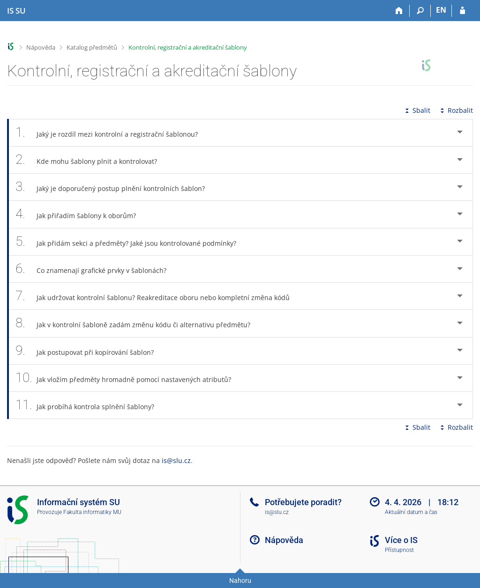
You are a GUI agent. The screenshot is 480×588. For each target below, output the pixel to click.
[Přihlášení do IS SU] (462, 11)
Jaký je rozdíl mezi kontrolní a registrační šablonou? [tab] (111, 133)
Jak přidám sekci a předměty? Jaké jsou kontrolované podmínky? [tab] (131, 242)
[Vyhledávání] (420, 11)
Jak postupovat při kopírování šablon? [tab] (89, 351)
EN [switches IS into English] (441, 10)
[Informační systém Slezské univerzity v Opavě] (16, 11)
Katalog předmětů (92, 47)
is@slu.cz (176, 460)
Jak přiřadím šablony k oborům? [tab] (80, 214)
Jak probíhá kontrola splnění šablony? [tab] (90, 405)
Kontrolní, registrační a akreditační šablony (187, 47)
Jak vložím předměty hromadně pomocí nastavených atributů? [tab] (128, 378)
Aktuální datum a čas (411, 512)
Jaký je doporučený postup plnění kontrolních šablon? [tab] (115, 187)
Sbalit (416, 110)
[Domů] (399, 11)
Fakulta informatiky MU (92, 512)
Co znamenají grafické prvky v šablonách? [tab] (96, 269)
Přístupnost (399, 550)
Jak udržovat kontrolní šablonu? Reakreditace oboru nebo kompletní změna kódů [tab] (157, 296)
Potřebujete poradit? (303, 502)
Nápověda (40, 47)
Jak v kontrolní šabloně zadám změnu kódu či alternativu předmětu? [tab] (138, 323)
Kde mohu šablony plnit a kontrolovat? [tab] (91, 160)
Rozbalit (455, 110)
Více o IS (401, 540)
